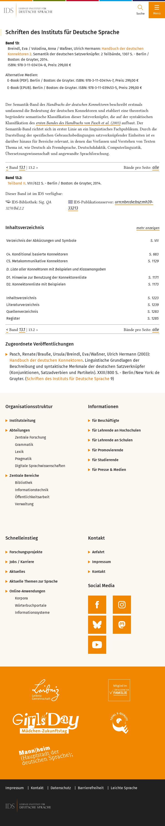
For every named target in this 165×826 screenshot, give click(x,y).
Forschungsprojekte (26, 552)
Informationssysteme (32, 612)
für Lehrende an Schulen (112, 440)
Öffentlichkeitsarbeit (32, 497)
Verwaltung (24, 504)
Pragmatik (23, 459)
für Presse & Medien (109, 469)
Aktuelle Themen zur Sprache (34, 581)
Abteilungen (20, 430)
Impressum (101, 562)
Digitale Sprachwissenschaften (40, 466)
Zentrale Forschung (30, 437)
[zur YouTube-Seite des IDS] (97, 645)
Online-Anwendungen (27, 591)
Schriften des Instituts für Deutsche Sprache (68, 378)
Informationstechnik (31, 490)
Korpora (21, 598)
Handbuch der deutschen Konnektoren (46, 360)
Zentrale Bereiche (24, 475)
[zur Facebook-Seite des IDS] (97, 605)
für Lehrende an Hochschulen (116, 430)
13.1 (22, 167)
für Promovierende (107, 450)
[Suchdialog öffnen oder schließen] (140, 10)
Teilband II (16, 183)
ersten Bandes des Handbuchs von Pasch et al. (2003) (78, 123)
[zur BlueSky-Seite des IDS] (97, 625)
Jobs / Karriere (22, 562)
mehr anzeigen (148, 228)
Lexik (19, 452)
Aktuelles (17, 571)
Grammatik (24, 444)
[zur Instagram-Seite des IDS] (122, 605)
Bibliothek (23, 482)
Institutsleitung (22, 420)
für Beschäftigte (105, 420)
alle (155, 167)
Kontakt (98, 571)
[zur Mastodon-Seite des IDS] (122, 625)
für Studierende (105, 460)
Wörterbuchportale (31, 605)
